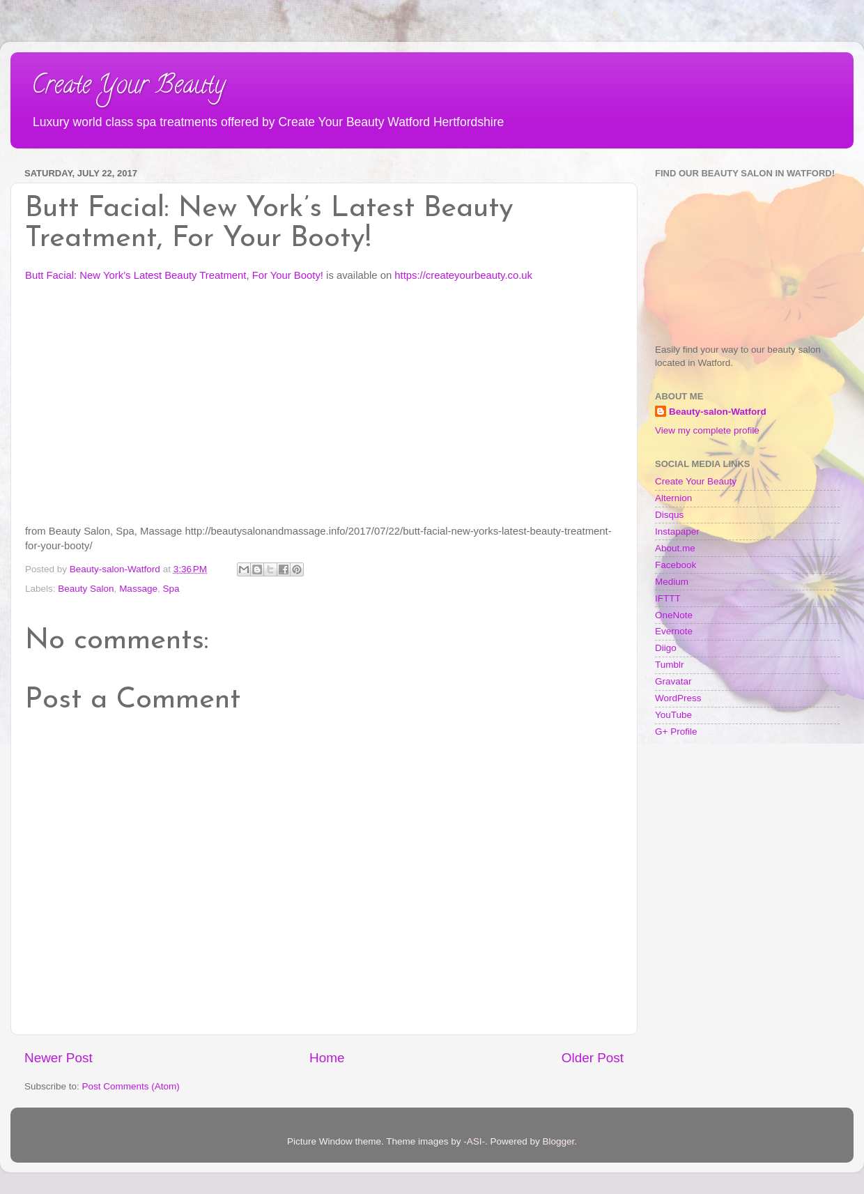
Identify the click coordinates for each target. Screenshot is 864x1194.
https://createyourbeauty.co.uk (463, 275)
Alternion (673, 498)
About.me (675, 548)
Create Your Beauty (128, 87)
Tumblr (669, 664)
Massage (138, 588)
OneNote (674, 615)
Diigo (666, 648)
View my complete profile (707, 430)
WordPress (678, 698)
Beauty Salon (86, 588)
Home (326, 1057)
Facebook (675, 565)
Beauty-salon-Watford (717, 411)
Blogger (559, 1141)
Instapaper (677, 531)
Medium (671, 581)
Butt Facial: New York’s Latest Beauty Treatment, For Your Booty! (174, 275)
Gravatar (673, 681)
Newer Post (58, 1057)
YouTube (673, 715)
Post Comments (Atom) (131, 1086)
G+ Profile (676, 731)
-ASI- (474, 1141)
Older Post (593, 1057)
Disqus (669, 515)
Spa (170, 588)
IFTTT (668, 598)
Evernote (674, 631)
